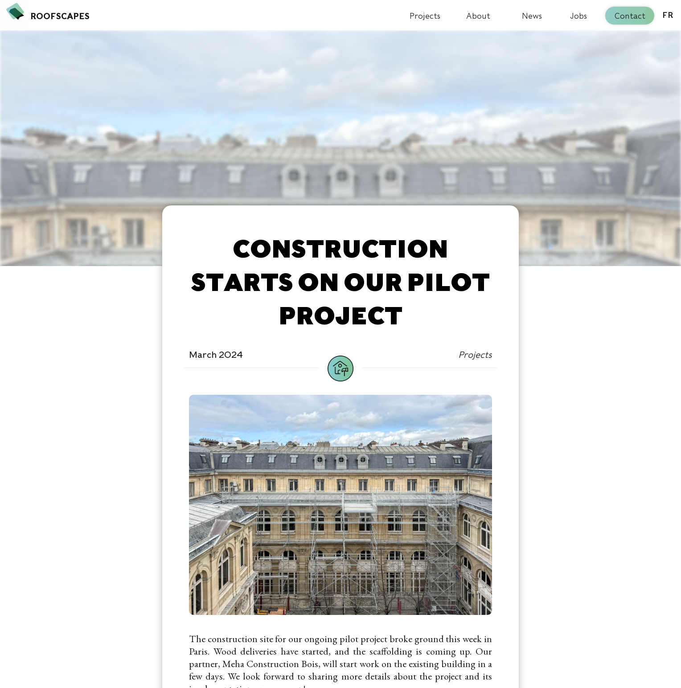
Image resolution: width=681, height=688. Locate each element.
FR (667, 16)
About (478, 15)
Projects (425, 15)
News (532, 15)
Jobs (578, 15)
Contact (630, 15)
